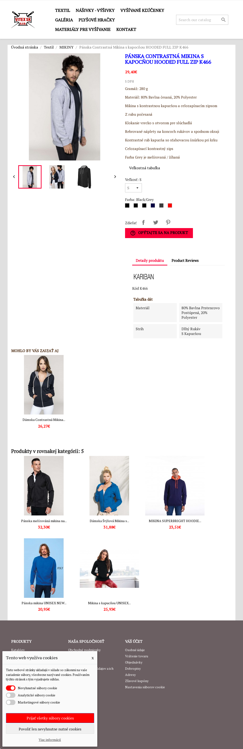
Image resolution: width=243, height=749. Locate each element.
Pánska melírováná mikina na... (44, 521)
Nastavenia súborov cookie (145, 687)
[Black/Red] (137, 206)
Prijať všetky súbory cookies (50, 718)
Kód (135, 288)
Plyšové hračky (97, 20)
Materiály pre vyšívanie (83, 29)
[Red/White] (171, 206)
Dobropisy (133, 668)
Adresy (130, 674)
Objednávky (133, 662)
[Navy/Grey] (154, 206)
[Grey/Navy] (162, 206)
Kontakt (126, 29)
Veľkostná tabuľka (144, 167)
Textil (62, 10)
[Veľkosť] (133, 187)
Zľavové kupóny (137, 681)
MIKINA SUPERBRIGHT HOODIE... (175, 521)
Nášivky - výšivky (95, 10)
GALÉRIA (64, 20)
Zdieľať (143, 222)
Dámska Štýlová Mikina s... (109, 521)
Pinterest (168, 222)
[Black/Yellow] (145, 206)
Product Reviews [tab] (185, 260)
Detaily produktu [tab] (150, 260)
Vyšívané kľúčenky (142, 10)
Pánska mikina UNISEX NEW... (44, 603)
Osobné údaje (135, 650)
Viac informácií (50, 739)
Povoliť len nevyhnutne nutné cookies (50, 729)
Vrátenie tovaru (136, 656)
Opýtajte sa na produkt (159, 233)
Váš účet (133, 641)
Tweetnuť (155, 222)
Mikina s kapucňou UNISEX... (109, 603)
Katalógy (18, 650)
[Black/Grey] (128, 206)
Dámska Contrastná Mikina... (44, 419)
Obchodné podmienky (84, 650)
